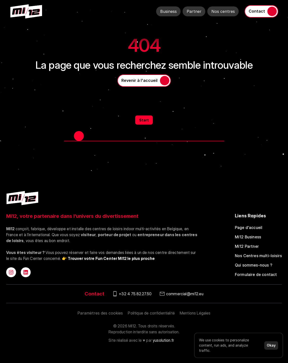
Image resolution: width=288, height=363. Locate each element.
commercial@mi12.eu (184, 293)
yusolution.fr (163, 340)
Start (144, 120)
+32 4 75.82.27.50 (135, 293)
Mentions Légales (195, 313)
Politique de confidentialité (151, 313)
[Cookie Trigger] (100, 313)
